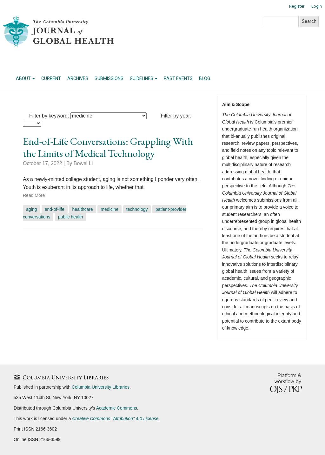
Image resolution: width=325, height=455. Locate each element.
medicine (109, 209)
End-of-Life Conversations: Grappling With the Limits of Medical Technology (108, 147)
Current (51, 78)
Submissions (109, 78)
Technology (137, 209)
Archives (77, 78)
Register (296, 6)
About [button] (25, 78)
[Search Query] (281, 21)
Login (316, 6)
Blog (204, 78)
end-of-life (54, 209)
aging (31, 209)
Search (309, 21)
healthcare (82, 209)
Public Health (70, 216)
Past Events (178, 78)
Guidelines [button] (143, 78)
